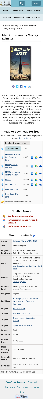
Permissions (10, 387)
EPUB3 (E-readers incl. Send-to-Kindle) (12, 157)
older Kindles (10, 184)
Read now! (13, 148)
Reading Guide (25, 138)
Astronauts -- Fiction (21, 313)
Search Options (33, 10)
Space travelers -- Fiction (23, 325)
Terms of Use (22, 387)
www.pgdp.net (19, 281)
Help (22, 392)
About (7, 10)
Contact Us (34, 387)
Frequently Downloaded (13, 17)
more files (17, 201)
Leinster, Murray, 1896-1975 (25, 241)
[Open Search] (22, 3)
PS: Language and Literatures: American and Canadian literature (26, 301)
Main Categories (33, 17)
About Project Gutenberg (15, 382)
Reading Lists (18, 10)
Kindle (8, 179)
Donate (36, 3)
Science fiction (19, 308)
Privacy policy (33, 382)
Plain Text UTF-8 (12, 189)
